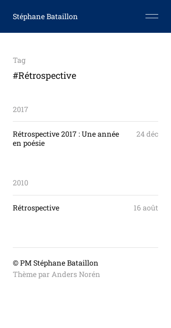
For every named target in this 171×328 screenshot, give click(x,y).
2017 (20, 109)
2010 (20, 182)
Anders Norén (76, 274)
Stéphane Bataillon (45, 16)
